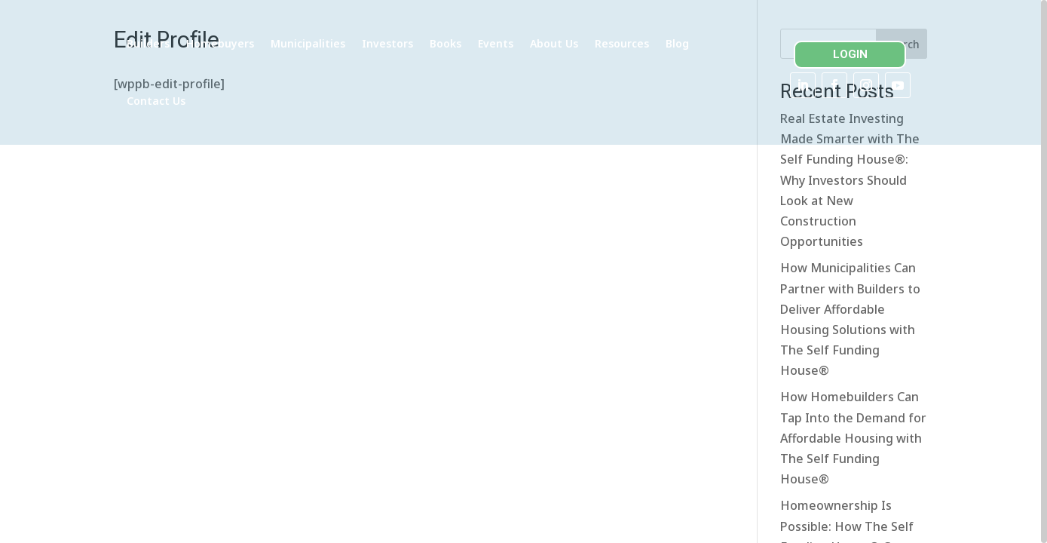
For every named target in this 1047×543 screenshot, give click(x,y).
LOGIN (854, 54)
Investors (447, 43)
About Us (613, 43)
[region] (523, 271)
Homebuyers (280, 43)
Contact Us (255, 101)
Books (505, 43)
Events (555, 43)
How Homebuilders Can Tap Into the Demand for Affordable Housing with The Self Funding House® (853, 454)
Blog (198, 101)
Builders (207, 43)
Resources (681, 43)
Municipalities (367, 43)
